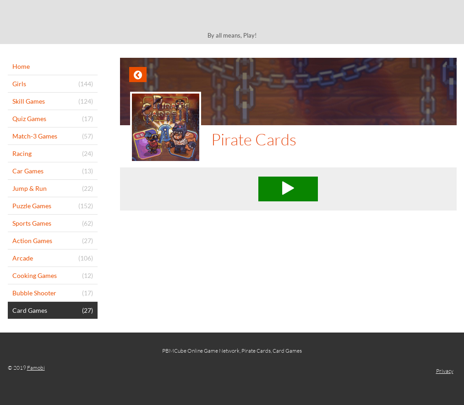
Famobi (36, 367)
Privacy (444, 370)
